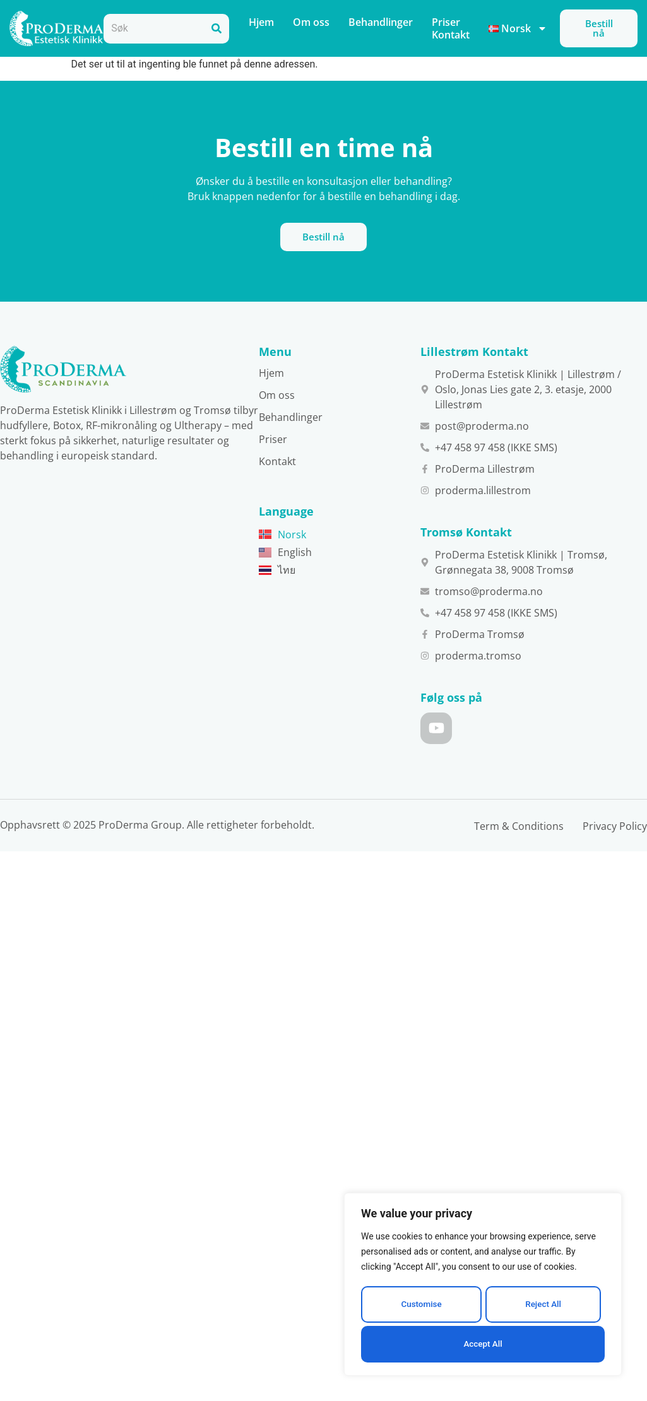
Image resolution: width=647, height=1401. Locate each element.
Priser (446, 22)
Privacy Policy (615, 854)
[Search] (216, 29)
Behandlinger (380, 22)
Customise (421, 1308)
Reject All (542, 1308)
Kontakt (451, 34)
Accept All (483, 1344)
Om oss (311, 22)
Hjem (261, 22)
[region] (483, 1287)
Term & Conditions (519, 854)
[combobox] (154, 29)
